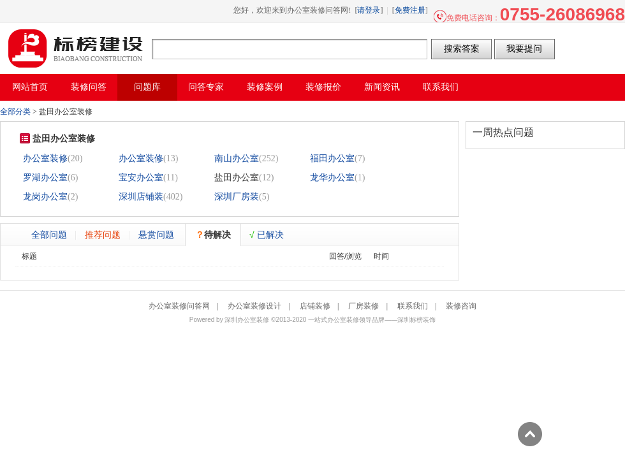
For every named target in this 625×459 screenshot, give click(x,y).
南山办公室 (236, 158)
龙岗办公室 (45, 196)
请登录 (368, 10)
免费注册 (410, 10)
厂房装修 (363, 306)
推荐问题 (103, 234)
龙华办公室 (332, 177)
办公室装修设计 (254, 306)
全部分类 (15, 111)
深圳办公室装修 (246, 319)
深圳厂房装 (236, 196)
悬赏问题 (156, 234)
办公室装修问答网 (75, 48)
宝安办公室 (141, 177)
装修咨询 (461, 306)
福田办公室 (332, 158)
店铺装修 (315, 306)
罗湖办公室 (45, 177)
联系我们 (412, 306)
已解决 (266, 234)
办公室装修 (45, 158)
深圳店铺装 (141, 196)
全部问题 (49, 234)
